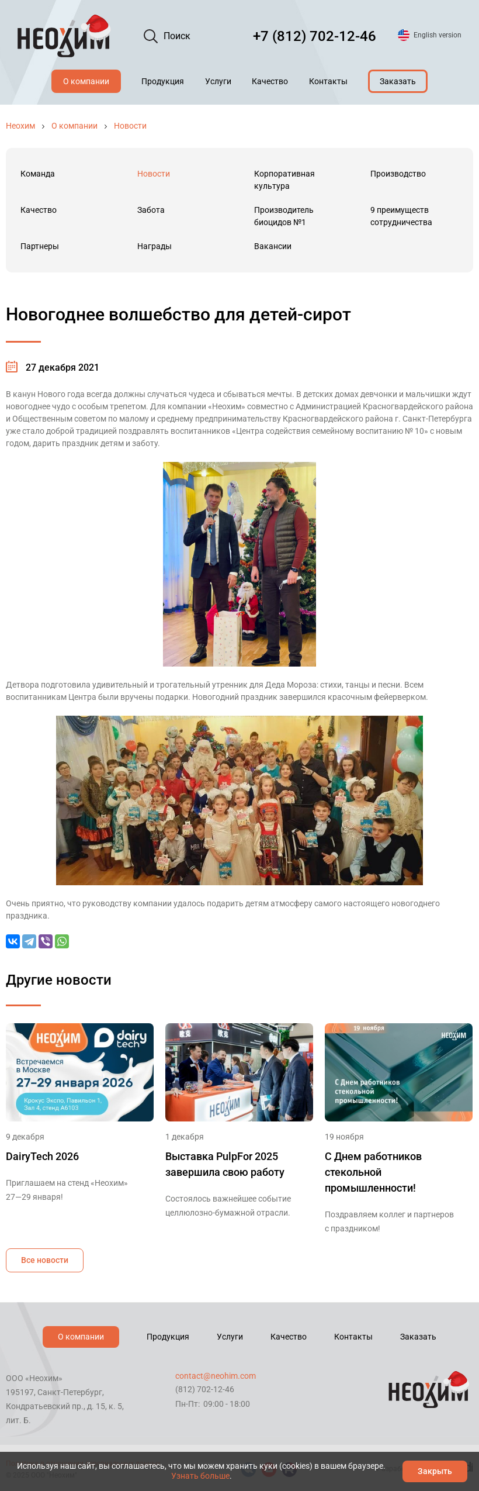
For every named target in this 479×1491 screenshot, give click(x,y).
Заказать (398, 81)
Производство (398, 173)
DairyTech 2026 (42, 1156)
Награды (154, 246)
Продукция (162, 81)
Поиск (177, 36)
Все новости (44, 1260)
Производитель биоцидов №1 (284, 216)
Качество (270, 81)
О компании (86, 81)
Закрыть (435, 1471)
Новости (130, 125)
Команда (37, 173)
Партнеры (39, 246)
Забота (151, 210)
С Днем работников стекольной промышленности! (373, 1172)
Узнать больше (200, 1475)
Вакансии (272, 246)
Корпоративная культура (284, 180)
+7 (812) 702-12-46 (314, 36)
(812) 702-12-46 (204, 1389)
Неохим (20, 125)
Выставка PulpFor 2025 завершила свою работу (224, 1164)
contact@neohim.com (215, 1375)
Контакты (328, 81)
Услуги (218, 81)
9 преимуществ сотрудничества (401, 216)
